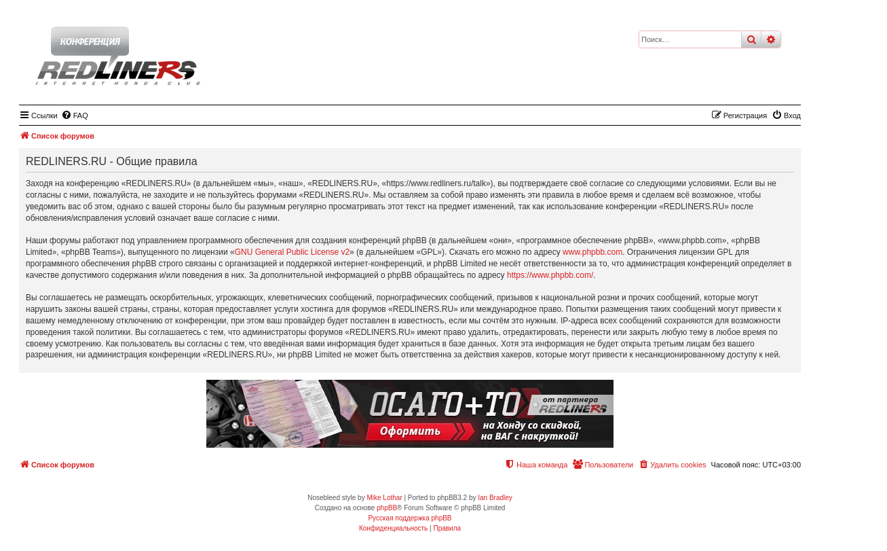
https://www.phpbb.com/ (550, 275)
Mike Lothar (384, 497)
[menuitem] (74, 115)
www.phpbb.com (592, 252)
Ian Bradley (495, 497)
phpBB (387, 508)
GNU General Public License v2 (292, 252)
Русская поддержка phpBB (409, 518)
